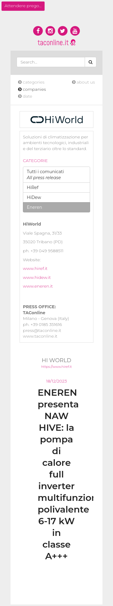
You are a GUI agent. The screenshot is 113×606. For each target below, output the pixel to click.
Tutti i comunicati (45, 174)
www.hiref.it (35, 268)
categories (31, 82)
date (25, 96)
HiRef (32, 187)
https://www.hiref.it (56, 367)
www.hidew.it (37, 277)
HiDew (34, 197)
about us (83, 82)
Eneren (34, 207)
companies (32, 89)
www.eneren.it (38, 286)
